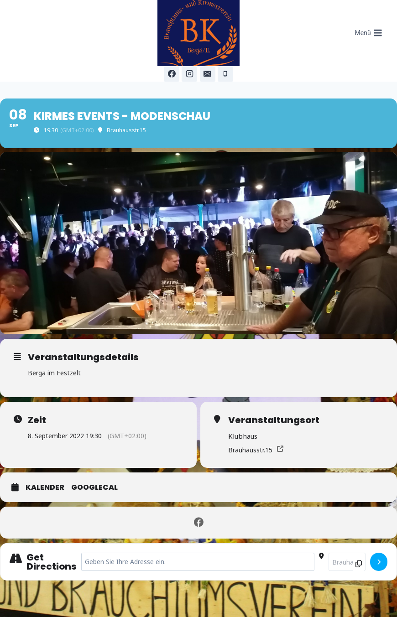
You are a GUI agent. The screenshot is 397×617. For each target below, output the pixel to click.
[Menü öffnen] (368, 33)
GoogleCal (94, 487)
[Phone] (225, 74)
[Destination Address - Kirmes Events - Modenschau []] (347, 562)
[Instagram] (189, 74)
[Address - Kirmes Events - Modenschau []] (197, 562)
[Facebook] (171, 74)
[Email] (207, 74)
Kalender (45, 487)
